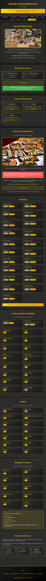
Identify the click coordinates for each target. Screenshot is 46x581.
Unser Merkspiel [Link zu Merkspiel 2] (39, 573)
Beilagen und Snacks (34, 16)
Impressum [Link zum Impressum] (6, 573)
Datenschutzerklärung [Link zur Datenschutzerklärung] (15, 573)
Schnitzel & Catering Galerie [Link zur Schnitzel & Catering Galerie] (27, 573)
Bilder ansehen (30, 55)
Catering (18, 19)
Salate (42, 16)
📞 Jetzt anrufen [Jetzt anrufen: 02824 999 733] (32, 19)
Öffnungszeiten (5, 16)
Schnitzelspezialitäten (23, 16)
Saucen (12, 19)
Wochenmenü (13, 16)
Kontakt (24, 19)
